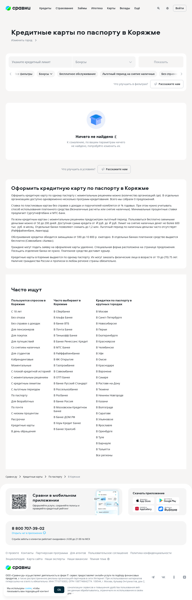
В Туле (100, 436)
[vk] (163, 576)
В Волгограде (104, 406)
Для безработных (22, 400)
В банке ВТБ (61, 322)
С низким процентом (24, 412)
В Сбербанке (62, 310)
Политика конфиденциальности (151, 552)
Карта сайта (35, 558)
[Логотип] (18, 567)
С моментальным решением (29, 376)
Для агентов (78, 552)
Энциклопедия (15, 558)
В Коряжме (74, 475)
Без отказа (18, 316)
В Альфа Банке (63, 316)
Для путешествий (22, 340)
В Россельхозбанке (66, 388)
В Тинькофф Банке (65, 334)
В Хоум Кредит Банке (67, 422)
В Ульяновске (104, 418)
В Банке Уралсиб (64, 428)
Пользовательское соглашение (108, 552)
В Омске (101, 358)
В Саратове (103, 412)
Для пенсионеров (22, 328)
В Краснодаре (105, 364)
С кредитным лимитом (25, 382)
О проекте (12, 552)
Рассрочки (18, 418)
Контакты (27, 552)
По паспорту (19, 394)
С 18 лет (16, 310)
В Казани (102, 400)
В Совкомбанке (63, 370)
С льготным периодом (25, 388)
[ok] (174, 576)
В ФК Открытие (64, 358)
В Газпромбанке (64, 364)
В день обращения (23, 430)
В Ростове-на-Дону (108, 382)
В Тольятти (103, 448)
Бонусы (46, 74)
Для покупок (19, 334)
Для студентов (20, 352)
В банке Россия (63, 400)
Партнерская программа (52, 552)
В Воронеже (103, 370)
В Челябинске (105, 346)
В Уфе (100, 352)
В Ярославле (104, 424)
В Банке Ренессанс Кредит (71, 340)
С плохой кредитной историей (31, 370)
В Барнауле (103, 442)
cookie (28, 588)
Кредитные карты (22, 424)
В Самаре (102, 376)
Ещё (137, 8)
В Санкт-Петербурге (109, 316)
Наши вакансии (77, 558)
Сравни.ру (11, 475)
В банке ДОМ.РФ (64, 416)
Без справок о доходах (25, 322)
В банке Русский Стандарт (70, 382)
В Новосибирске (106, 322)
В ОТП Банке (62, 376)
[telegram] (153, 576)
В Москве (102, 310)
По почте (17, 406)
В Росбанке (61, 394)
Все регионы (104, 454)
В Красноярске (105, 340)
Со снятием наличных (25, 346)
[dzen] (184, 576)
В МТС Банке (62, 346)
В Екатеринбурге (107, 334)
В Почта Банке (63, 328)
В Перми (101, 328)
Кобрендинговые (22, 358)
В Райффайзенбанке (67, 352)
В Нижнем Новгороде (109, 394)
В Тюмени (102, 388)
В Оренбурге (104, 430)
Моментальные (21, 364)
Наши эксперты (55, 558)
